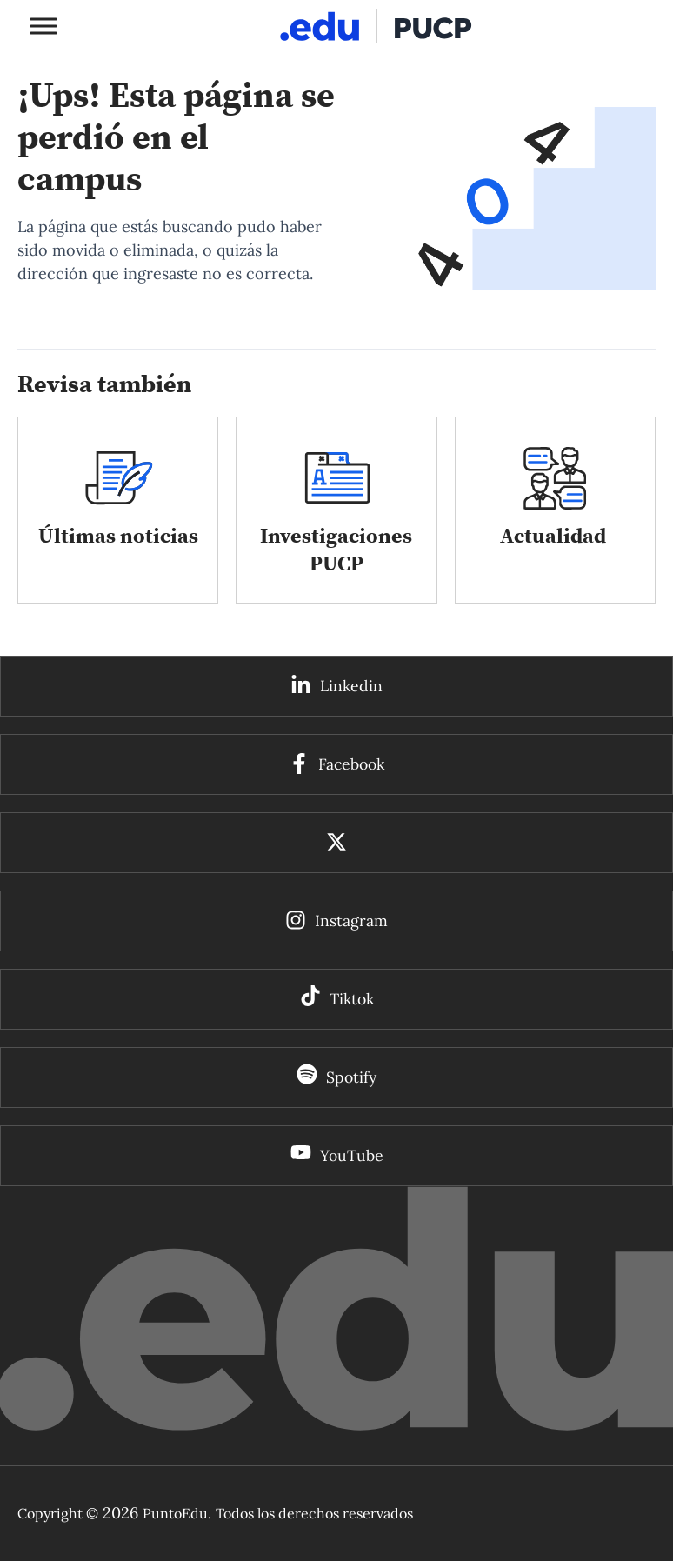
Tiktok (352, 999)
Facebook (351, 764)
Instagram (351, 921)
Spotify (351, 1077)
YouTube (351, 1155)
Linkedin (351, 686)
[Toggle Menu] (43, 25)
